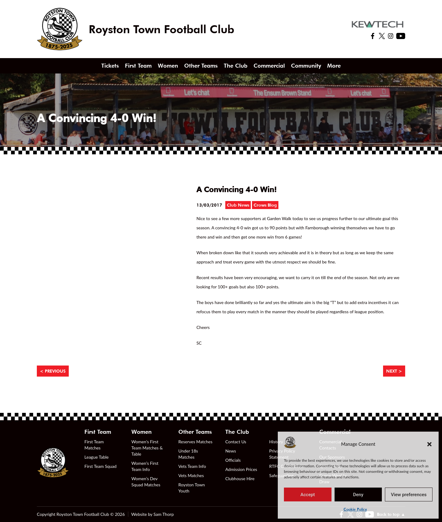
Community (306, 65)
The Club (235, 65)
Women (168, 65)
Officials (233, 460)
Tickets (110, 65)
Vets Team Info (192, 466)
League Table (96, 457)
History (276, 441)
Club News (238, 205)
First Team (138, 65)
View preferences (409, 494)
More (334, 65)
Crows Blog (265, 205)
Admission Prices (241, 469)
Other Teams (201, 65)
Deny (358, 494)
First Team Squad (100, 466)
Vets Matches (191, 475)
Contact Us (235, 441)
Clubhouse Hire (239, 478)
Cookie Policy (355, 509)
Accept (307, 494)
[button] (429, 444)
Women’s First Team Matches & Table (147, 448)
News (230, 450)
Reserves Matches (195, 441)
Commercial (269, 65)
